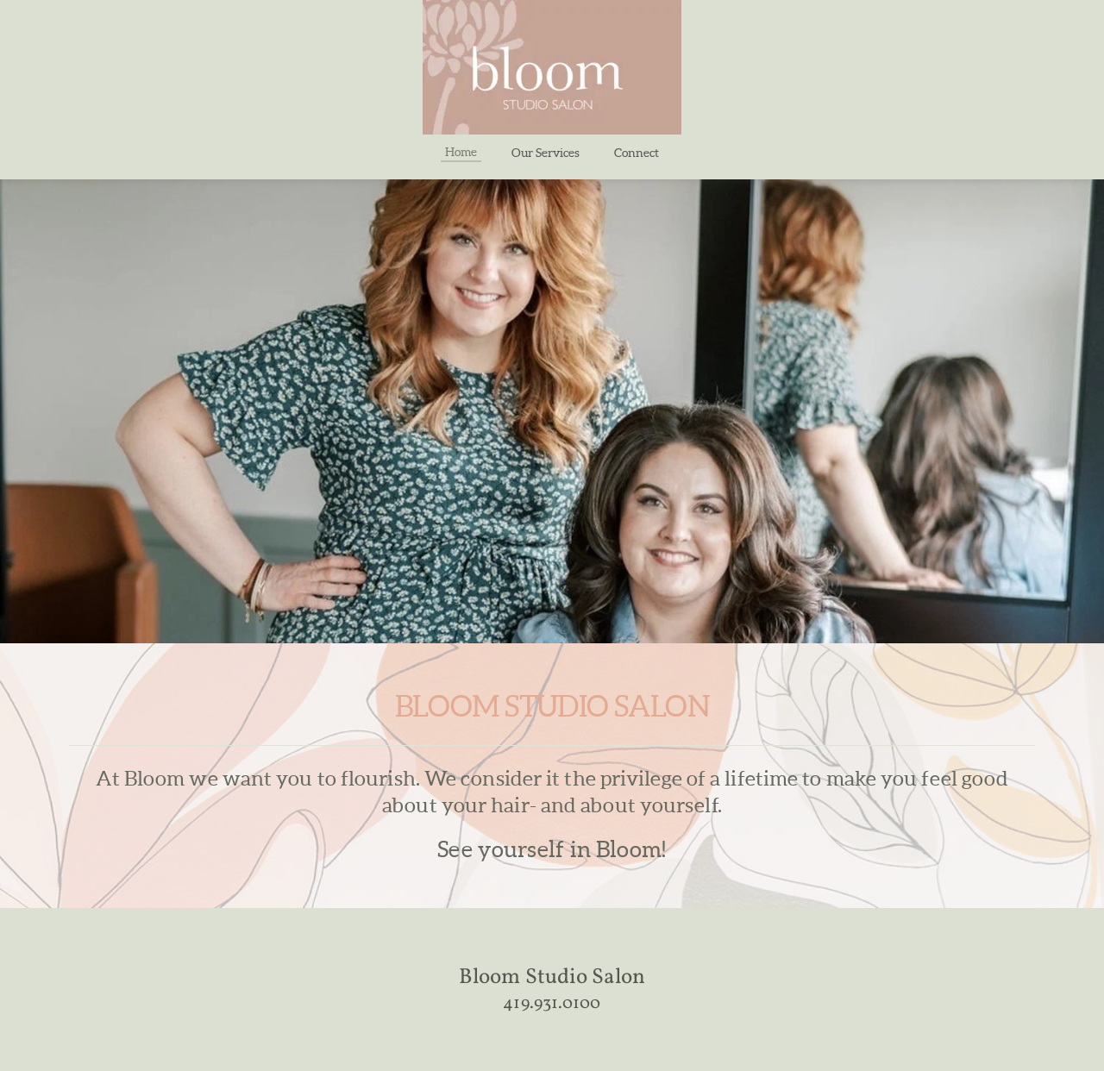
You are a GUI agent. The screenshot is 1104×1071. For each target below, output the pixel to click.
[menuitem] (461, 151)
